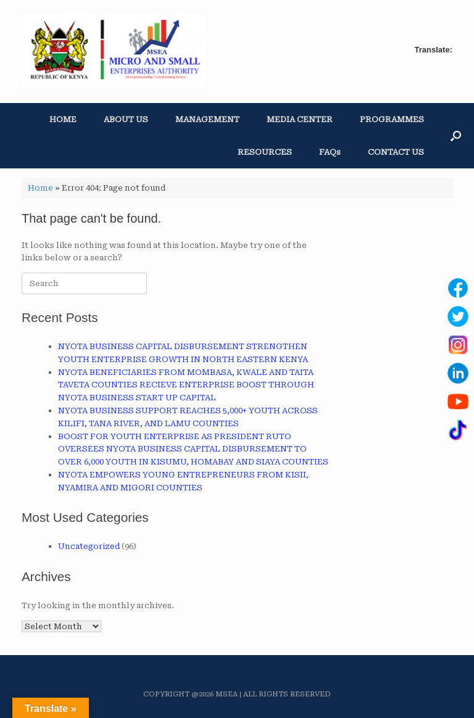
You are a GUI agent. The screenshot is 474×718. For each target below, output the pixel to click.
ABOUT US (126, 119)
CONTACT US (396, 152)
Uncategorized (89, 546)
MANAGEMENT (207, 119)
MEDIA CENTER (300, 119)
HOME (63, 119)
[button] (456, 135)
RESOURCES (265, 152)
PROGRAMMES (392, 119)
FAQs (330, 152)
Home (40, 187)
